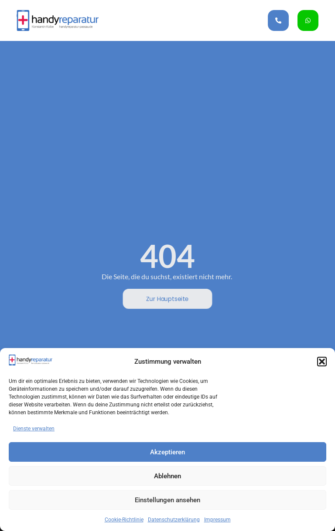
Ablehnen (167, 476)
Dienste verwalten (34, 429)
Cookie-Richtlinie (124, 520)
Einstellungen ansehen (167, 500)
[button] (322, 361)
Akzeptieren (167, 452)
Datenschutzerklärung (174, 520)
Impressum (217, 520)
